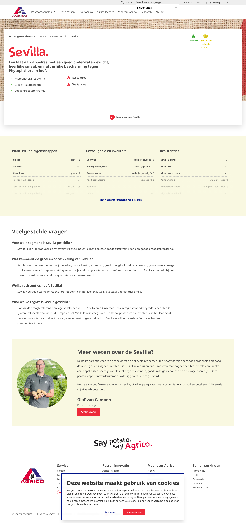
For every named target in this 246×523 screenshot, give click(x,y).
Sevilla (74, 36)
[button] (127, 2)
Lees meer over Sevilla (125, 117)
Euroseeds (198, 479)
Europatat (198, 483)
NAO (195, 474)
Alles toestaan (134, 512)
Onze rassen (67, 12)
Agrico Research (111, 470)
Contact (61, 470)
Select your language (148, 2)
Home (43, 36)
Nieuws (160, 12)
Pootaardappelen (41, 12)
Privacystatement (46, 513)
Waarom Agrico (127, 12)
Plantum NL (199, 470)
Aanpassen (110, 512)
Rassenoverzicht (58, 36)
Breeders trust (200, 487)
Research (146, 12)
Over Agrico (86, 12)
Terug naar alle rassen (24, 36)
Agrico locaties (105, 12)
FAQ (59, 474)
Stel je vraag (88, 412)
